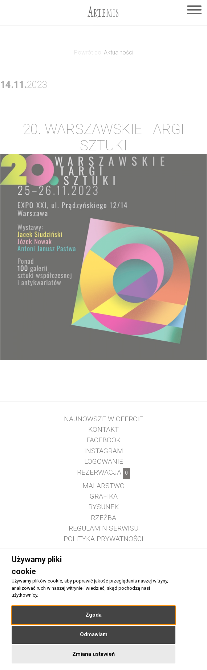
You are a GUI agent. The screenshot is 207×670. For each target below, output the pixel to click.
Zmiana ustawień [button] (93, 654)
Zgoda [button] (93, 615)
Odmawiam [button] (93, 635)
